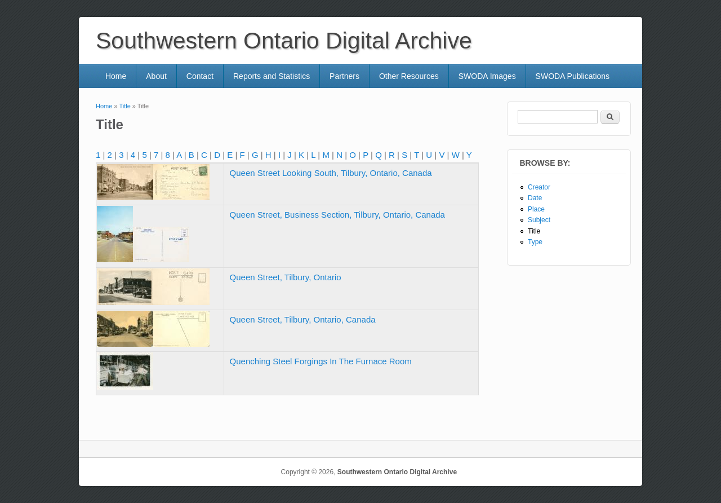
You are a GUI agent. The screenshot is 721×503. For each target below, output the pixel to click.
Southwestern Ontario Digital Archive (397, 472)
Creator (539, 187)
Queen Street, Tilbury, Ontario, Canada (303, 319)
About (156, 76)
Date (535, 198)
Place (536, 209)
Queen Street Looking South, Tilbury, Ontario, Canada (331, 173)
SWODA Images (487, 76)
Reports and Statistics (271, 76)
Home (115, 76)
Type (535, 242)
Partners (344, 76)
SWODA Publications (573, 76)
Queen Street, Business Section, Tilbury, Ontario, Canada (337, 214)
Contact (199, 76)
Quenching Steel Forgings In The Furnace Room (321, 361)
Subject (539, 220)
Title (124, 106)
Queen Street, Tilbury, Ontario (285, 277)
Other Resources (409, 76)
